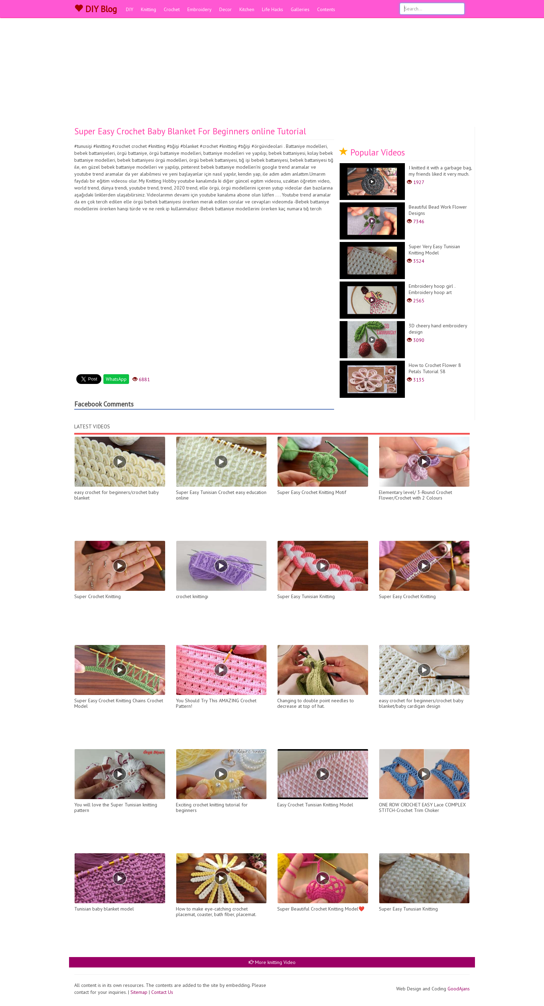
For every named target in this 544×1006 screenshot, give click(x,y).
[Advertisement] (272, 74)
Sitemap (138, 992)
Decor (225, 9)
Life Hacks (272, 9)
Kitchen (246, 9)
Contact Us (162, 992)
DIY (129, 9)
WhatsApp (116, 379)
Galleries (300, 9)
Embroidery (199, 9)
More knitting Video (272, 962)
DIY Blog (95, 9)
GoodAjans (459, 989)
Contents (326, 9)
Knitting (148, 9)
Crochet (172, 9)
